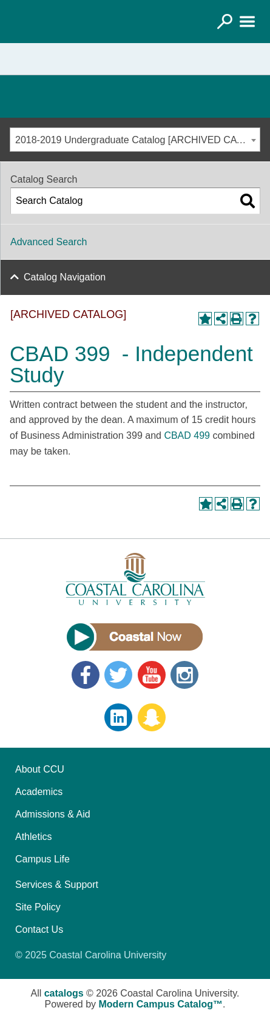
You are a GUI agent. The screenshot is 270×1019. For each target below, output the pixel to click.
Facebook (85, 675)
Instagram (184, 675)
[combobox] (135, 139)
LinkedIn (118, 717)
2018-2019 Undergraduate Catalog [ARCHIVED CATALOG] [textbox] (137, 140)
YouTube (152, 675)
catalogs (64, 993)
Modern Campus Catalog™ (161, 1004)
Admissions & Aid (52, 814)
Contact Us (39, 929)
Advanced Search (48, 242)
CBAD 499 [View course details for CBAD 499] (187, 435)
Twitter (118, 675)
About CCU (39, 769)
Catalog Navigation (65, 277)
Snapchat (152, 717)
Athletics (33, 836)
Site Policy (38, 907)
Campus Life (42, 859)
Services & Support (56, 884)
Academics (38, 792)
